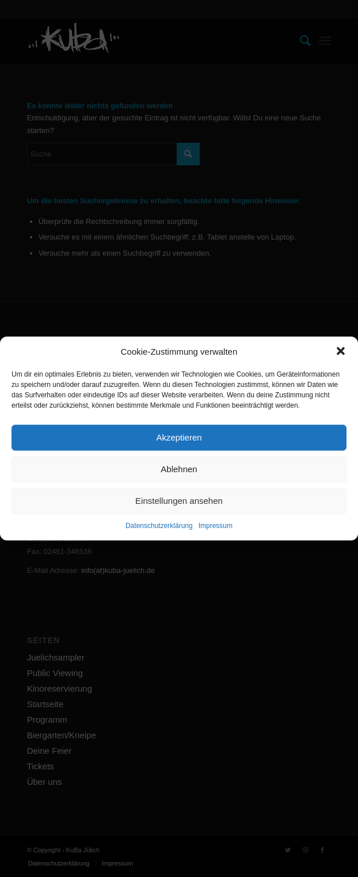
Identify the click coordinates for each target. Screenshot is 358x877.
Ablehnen (179, 469)
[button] (340, 351)
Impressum (216, 526)
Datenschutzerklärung (159, 526)
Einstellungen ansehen (179, 501)
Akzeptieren (178, 437)
